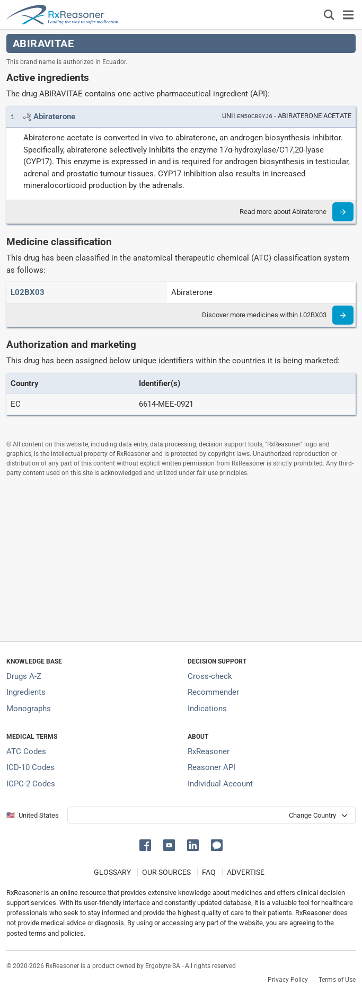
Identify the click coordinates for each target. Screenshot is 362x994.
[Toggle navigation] (348, 14)
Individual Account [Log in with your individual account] (220, 784)
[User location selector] (211, 815)
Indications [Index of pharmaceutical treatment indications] (207, 708)
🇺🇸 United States (32, 815)
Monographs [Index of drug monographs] (28, 708)
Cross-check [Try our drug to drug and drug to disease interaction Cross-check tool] (210, 676)
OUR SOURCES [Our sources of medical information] (166, 872)
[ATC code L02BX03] (28, 292)
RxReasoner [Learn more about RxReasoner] (208, 751)
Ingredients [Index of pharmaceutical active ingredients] (26, 692)
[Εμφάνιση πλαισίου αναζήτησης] (329, 14)
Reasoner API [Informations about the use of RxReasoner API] (211, 767)
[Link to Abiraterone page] (54, 116)
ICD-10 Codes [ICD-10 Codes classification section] (30, 767)
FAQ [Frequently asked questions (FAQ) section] (209, 872)
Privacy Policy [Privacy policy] (288, 979)
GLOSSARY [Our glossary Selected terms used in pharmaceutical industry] (112, 872)
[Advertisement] (181, 559)
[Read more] (343, 211)
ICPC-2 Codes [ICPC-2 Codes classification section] (30, 784)
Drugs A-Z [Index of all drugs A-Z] (23, 676)
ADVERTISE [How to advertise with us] (245, 872)
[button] (147, 844)
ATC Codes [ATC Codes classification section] (26, 751)
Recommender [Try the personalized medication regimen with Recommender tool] (213, 692)
